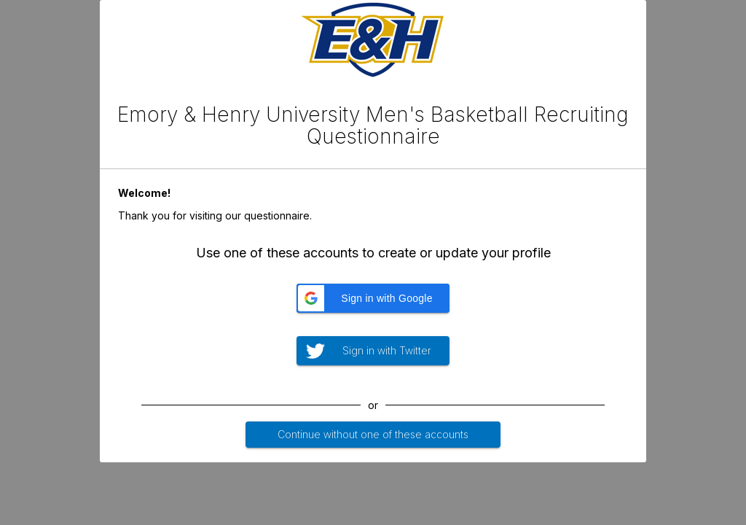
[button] (373, 298)
